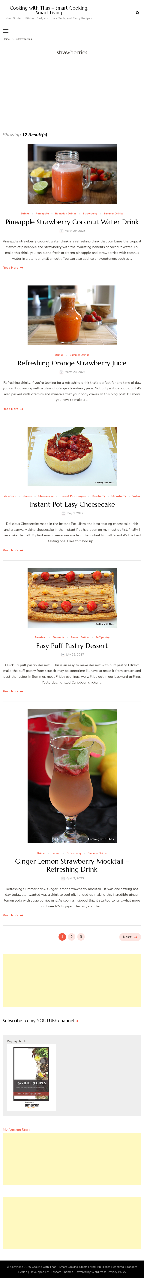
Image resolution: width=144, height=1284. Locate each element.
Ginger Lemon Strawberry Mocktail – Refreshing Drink (72, 865)
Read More (10, 268)
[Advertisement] (72, 102)
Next (127, 937)
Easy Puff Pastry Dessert (72, 645)
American (10, 496)
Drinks (25, 213)
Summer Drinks (113, 213)
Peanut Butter (80, 637)
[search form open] (137, 13)
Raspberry (98, 496)
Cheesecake (45, 496)
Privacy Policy (117, 1272)
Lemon (56, 853)
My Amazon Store (16, 1129)
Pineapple (42, 213)
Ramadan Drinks (65, 213)
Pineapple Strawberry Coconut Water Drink (72, 222)
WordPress (98, 1272)
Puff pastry (102, 637)
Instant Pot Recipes (73, 496)
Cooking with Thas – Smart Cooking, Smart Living (49, 10)
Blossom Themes (61, 1272)
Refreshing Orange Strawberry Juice (72, 363)
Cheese (27, 496)
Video (136, 496)
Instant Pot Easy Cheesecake (72, 504)
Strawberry (90, 213)
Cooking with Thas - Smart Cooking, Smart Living (64, 1267)
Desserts (58, 637)
